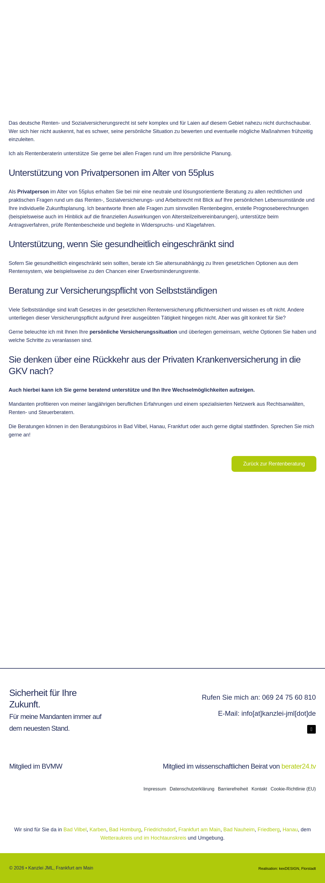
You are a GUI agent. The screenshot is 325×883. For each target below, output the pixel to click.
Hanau (290, 829)
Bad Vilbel (75, 829)
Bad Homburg (125, 829)
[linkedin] (311, 729)
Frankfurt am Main (199, 829)
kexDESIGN (289, 868)
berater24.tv (299, 766)
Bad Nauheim (239, 829)
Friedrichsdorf (159, 829)
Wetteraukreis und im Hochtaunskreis (144, 838)
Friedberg (269, 829)
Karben (97, 829)
